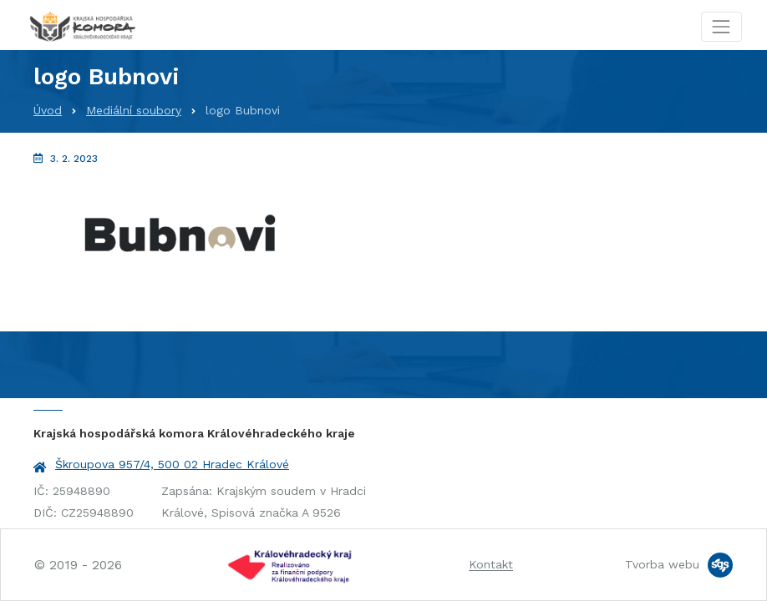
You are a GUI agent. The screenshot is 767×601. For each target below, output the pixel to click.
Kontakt (491, 564)
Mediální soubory (133, 110)
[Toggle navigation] (721, 26)
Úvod (47, 110)
